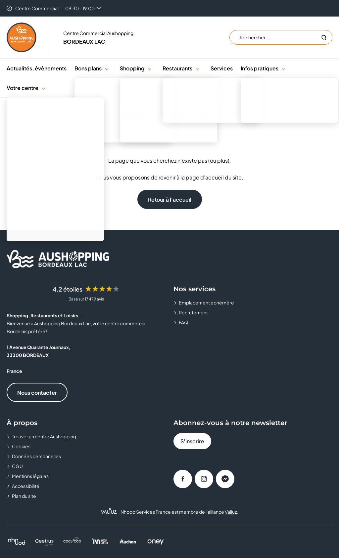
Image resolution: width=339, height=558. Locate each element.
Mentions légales (30, 476)
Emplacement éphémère (206, 302)
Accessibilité (25, 486)
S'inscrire (192, 441)
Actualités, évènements (37, 68)
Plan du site (24, 496)
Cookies (21, 446)
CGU (17, 466)
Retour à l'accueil (169, 199)
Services (222, 68)
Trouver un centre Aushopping (44, 436)
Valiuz (231, 512)
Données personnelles (36, 456)
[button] (107, 68)
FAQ (183, 322)
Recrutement (193, 312)
